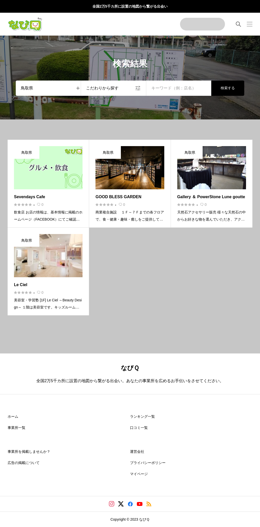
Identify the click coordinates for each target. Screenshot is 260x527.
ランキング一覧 (142, 416)
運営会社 (137, 452)
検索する (228, 88)
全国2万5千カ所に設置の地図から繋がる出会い (130, 6)
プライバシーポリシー (148, 463)
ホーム (13, 416)
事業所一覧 (16, 428)
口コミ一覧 (139, 428)
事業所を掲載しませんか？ (29, 452)
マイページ (139, 474)
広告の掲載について (24, 463)
